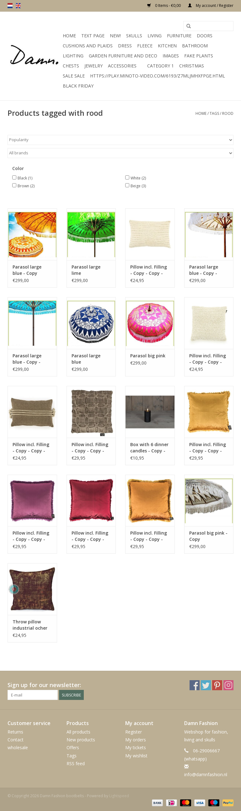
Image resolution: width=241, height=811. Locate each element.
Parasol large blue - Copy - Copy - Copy (203, 270)
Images (171, 56)
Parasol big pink (147, 356)
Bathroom (195, 46)
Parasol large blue (86, 359)
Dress (125, 46)
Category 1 (160, 66)
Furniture (179, 36)
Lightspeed (119, 795)
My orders (135, 740)
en (18, 5)
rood (227, 113)
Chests (71, 66)
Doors (204, 36)
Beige (138, 186)
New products (81, 740)
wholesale (18, 747)
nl (10, 5)
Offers (73, 747)
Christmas (191, 66)
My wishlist (136, 756)
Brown (26, 186)
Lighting (73, 56)
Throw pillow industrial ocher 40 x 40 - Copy (30, 625)
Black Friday (78, 86)
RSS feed (76, 763)
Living (154, 36)
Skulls (134, 36)
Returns (15, 732)
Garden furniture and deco (123, 56)
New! (115, 36)
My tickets (135, 747)
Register (133, 732)
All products (78, 732)
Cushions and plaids (88, 46)
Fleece (145, 46)
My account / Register (210, 5)
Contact (16, 740)
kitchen (167, 46)
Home (69, 36)
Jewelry (93, 66)
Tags (214, 113)
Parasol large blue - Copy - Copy (27, 359)
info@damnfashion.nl (205, 774)
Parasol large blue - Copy (27, 270)
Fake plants (198, 56)
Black (25, 178)
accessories (122, 66)
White (138, 178)
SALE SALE (74, 76)
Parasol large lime (86, 270)
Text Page (92, 36)
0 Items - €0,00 (164, 5)
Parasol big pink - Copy (208, 536)
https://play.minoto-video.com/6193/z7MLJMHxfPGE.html (157, 76)
